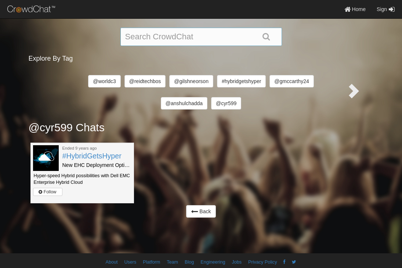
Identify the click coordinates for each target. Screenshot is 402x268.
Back (201, 211)
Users (130, 262)
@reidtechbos (145, 81)
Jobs (237, 262)
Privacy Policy (262, 262)
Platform (151, 262)
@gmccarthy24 (291, 81)
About (112, 262)
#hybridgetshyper (241, 81)
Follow (47, 191)
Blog (189, 262)
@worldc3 (104, 81)
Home (355, 9)
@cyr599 (226, 103)
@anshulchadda (184, 103)
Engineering (212, 262)
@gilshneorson (191, 81)
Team (172, 262)
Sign (386, 9)
